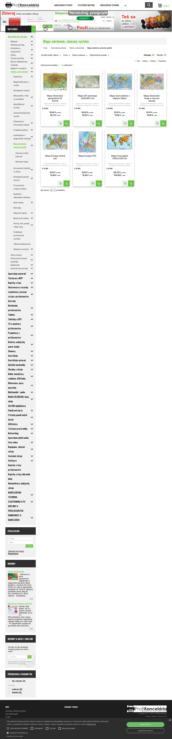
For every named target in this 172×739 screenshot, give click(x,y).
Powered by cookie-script (15, 736)
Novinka (162, 61)
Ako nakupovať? (12, 714)
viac (31, 599)
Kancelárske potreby (63, 5)
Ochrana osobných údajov (16, 711)
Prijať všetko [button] (145, 724)
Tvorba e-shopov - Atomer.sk (156, 716)
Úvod (45, 48)
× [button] (170, 720)
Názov (56, 55)
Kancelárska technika (109, 5)
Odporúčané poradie (98, 55)
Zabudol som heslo (16, 551)
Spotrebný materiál (86, 5)
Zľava (153, 61)
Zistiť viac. (22, 664)
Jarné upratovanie (16, 571)
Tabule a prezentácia (76, 48)
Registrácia (13, 554)
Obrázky (147, 55)
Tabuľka (159, 55)
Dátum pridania (78, 55)
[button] (58, 732)
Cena (65, 55)
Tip (138, 61)
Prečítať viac (91, 724)
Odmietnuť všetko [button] (145, 731)
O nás (8, 717)
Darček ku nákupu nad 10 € (20, 603)
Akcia (145, 61)
